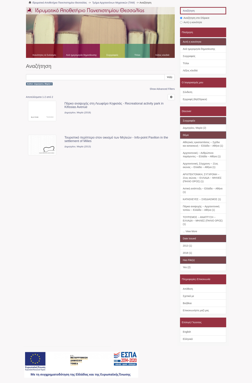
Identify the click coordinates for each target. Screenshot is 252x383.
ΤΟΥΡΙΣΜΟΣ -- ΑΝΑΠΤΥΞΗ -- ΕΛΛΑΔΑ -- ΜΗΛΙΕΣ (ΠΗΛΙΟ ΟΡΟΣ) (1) (203, 221)
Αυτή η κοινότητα (191, 22)
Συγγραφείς (112, 55)
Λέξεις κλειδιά (162, 55)
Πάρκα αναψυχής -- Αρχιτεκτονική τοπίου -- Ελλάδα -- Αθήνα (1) (201, 208)
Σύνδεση (187, 92)
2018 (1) (187, 252)
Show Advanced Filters (162, 89)
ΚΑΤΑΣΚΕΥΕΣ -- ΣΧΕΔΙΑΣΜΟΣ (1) (202, 199)
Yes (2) (187, 267)
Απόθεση (188, 288)
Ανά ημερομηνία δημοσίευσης (81, 55)
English (187, 331)
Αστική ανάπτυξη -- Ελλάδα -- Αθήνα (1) (202, 190)
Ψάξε (169, 77)
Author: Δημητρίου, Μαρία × (39, 84)
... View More (190, 231)
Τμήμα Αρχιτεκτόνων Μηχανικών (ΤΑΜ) (113, 2)
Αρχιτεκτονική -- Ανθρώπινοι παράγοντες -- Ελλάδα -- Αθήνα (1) (202, 155)
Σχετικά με (188, 296)
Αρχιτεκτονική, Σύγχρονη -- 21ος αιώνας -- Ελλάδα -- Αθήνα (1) (200, 165)
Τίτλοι (137, 55)
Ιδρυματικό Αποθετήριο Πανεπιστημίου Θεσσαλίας (59, 2)
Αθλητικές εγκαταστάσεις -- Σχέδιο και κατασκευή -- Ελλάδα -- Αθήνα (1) (203, 144)
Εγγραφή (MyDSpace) (195, 99)
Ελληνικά (188, 339)
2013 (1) (187, 245)
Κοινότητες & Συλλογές (44, 55)
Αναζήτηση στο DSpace (194, 17)
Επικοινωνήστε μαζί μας (196, 310)
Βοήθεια (187, 303)
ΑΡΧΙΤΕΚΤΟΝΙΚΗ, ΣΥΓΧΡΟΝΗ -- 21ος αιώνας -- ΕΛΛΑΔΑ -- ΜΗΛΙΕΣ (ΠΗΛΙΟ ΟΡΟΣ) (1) (202, 178)
